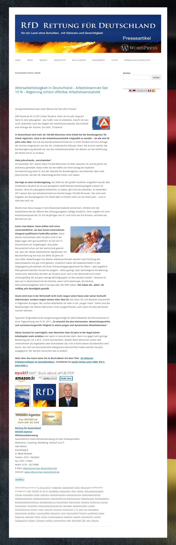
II (74, 509)
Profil (30, 60)
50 (41, 491)
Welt (69, 520)
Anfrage (18, 495)
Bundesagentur (102, 498)
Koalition (32, 513)
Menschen (55, 513)
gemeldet (67, 506)
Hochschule (67, 509)
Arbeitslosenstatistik (91, 495)
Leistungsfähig (43, 513)
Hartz (40, 509)
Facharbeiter (20, 506)
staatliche (68, 517)
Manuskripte (98, 60)
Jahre (81, 509)
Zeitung (95, 520)
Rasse (101, 513)
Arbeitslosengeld (57, 495)
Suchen (127, 73)
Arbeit (36, 495)
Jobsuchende (21, 513)
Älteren (80, 491)
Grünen (34, 509)
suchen (97, 517)
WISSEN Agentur (23, 431)
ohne (63, 513)
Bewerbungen (88, 498)
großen (91, 506)
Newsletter (59, 60)
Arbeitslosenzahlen (23, 498)
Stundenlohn (87, 517)
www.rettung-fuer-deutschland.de (41, 471)
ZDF (83, 520)
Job (85, 509)
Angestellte (28, 495)
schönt (44, 517)
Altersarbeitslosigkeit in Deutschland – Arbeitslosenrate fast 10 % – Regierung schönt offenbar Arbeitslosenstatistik (61, 89)
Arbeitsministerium (42, 498)
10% (29, 491)
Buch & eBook (79, 60)
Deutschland (62, 502)
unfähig (48, 520)
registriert (29, 517)
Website (43, 60)
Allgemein (57, 487)
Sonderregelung (55, 517)
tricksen (31, 520)
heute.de (57, 509)
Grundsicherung (22, 509)
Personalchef (72, 513)
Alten (73, 491)
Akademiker (65, 491)
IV (77, 509)
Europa (104, 502)
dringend (85, 502)
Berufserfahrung (58, 498)
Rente (37, 517)
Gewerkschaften (80, 506)
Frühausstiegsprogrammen (50, 506)
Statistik (76, 517)
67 (47, 491)
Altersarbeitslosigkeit (93, 491)
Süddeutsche (21, 520)
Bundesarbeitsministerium (27, 502)
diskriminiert (74, 502)
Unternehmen (59, 520)
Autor (115, 60)
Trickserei (40, 520)
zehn (88, 520)
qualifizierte (92, 513)
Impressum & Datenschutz (137, 60)
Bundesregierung (48, 502)
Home (18, 60)
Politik (77, 487)
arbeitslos (44, 495)
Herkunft (48, 509)
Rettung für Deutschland (28, 428)
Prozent (82, 513)
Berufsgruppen (74, 498)
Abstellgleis (54, 491)
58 (44, 491)
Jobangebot (93, 509)
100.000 (35, 491)
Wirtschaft (85, 487)
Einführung (95, 502)
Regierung (19, 517)
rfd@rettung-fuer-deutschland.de (40, 468)
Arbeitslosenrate (73, 495)
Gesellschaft (67, 487)
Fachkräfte (32, 506)
